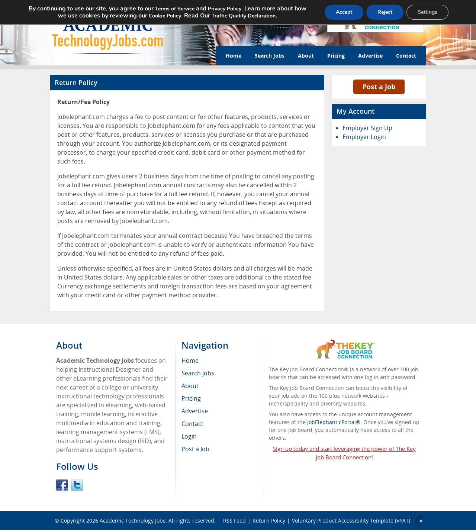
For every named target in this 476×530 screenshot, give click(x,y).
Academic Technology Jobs (132, 520)
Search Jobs (269, 55)
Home (233, 55)
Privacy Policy (224, 8)
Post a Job (379, 86)
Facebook (62, 485)
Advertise (370, 55)
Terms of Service (174, 8)
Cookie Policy (165, 15)
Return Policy (269, 520)
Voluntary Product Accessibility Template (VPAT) (351, 520)
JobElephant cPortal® (333, 422)
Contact (406, 55)
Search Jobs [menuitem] (197, 373)
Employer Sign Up (367, 128)
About (306, 55)
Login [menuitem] (189, 436)
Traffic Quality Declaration (244, 15)
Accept (344, 12)
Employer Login (364, 137)
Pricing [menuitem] (191, 398)
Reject (384, 12)
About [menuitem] (190, 386)
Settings (427, 12)
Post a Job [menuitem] (195, 449)
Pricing (336, 55)
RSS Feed (234, 520)
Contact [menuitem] (192, 424)
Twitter (77, 485)
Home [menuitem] (190, 360)
